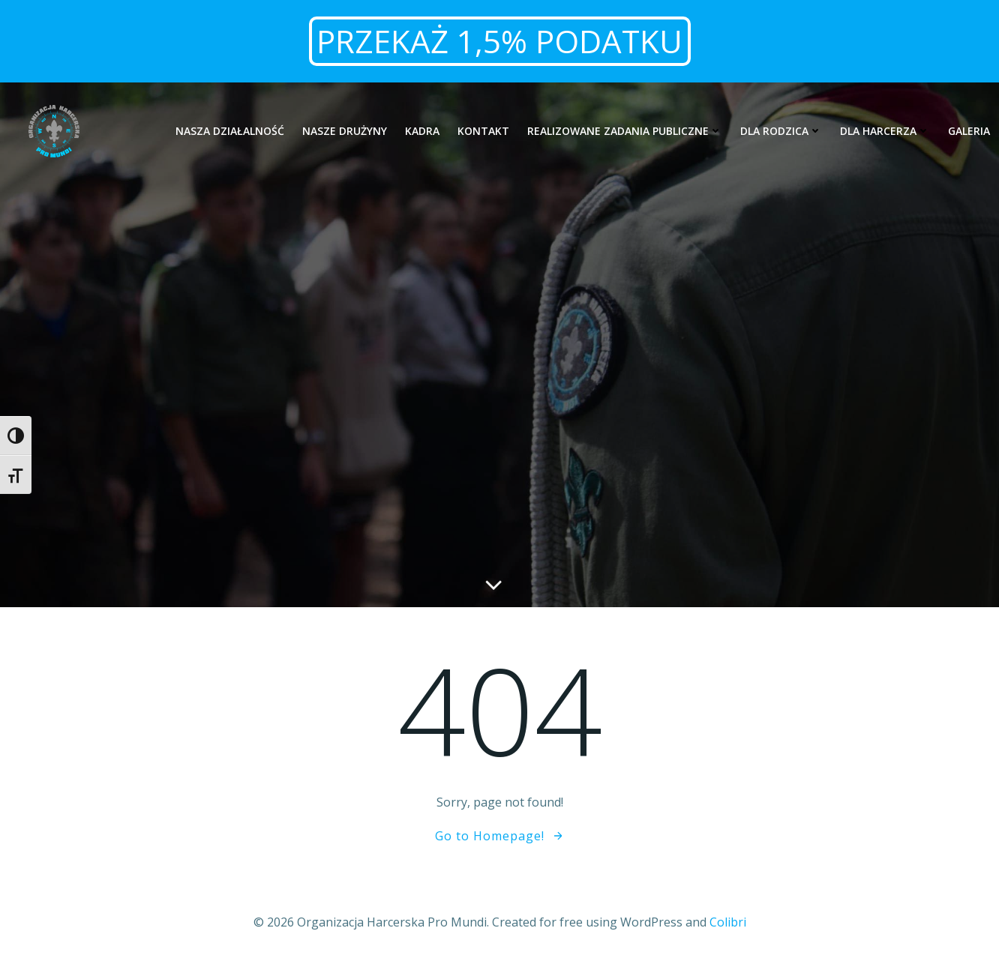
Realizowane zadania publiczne (624, 131)
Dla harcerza (885, 131)
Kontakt (483, 131)
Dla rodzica (781, 131)
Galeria (969, 131)
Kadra (422, 131)
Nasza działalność (230, 131)
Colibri (728, 922)
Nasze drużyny (344, 131)
